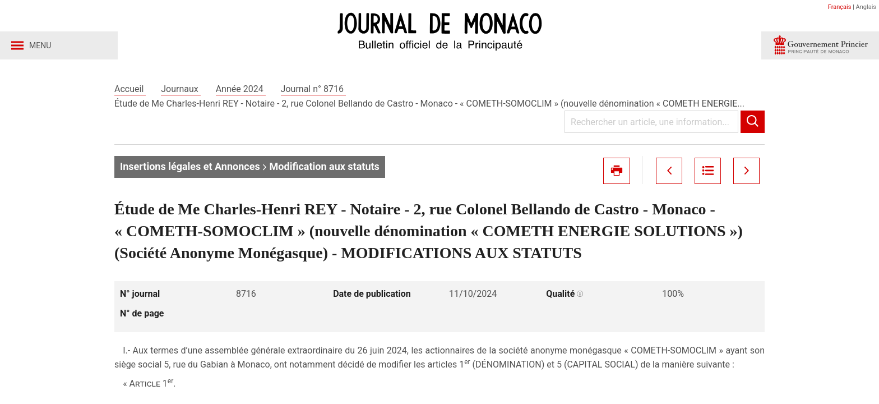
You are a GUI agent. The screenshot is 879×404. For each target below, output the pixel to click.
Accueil (130, 89)
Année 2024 (241, 89)
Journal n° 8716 (313, 89)
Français (840, 7)
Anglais (866, 7)
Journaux (180, 89)
